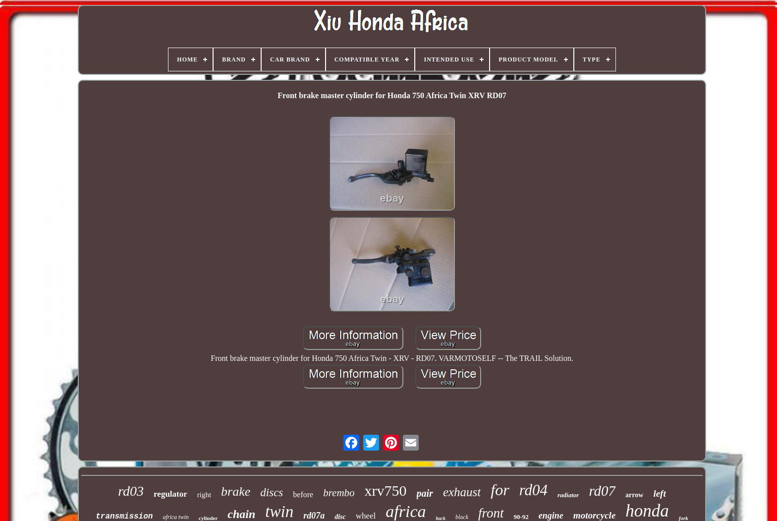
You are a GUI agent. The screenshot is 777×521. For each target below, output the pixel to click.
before (303, 494)
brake (235, 491)
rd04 (533, 490)
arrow (634, 495)
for (500, 490)
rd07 (602, 491)
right (204, 495)
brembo (338, 493)
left (659, 493)
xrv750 (386, 490)
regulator (170, 494)
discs (271, 492)
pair (425, 493)
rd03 (131, 491)
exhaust (462, 492)
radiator (568, 495)
